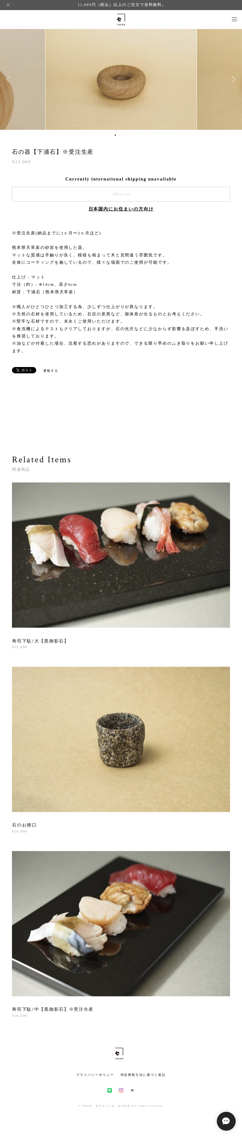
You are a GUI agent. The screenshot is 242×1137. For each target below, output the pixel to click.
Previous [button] (9, 79)
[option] (121, 79)
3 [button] (123, 135)
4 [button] (127, 135)
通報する (50, 370)
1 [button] (115, 135)
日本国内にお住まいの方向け (121, 209)
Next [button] (232, 79)
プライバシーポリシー (95, 1075)
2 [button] (119, 135)
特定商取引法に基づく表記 (143, 1075)
